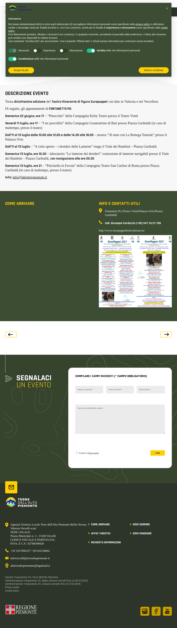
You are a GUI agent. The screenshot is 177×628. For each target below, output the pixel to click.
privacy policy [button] (142, 24)
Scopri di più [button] (21, 70)
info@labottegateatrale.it (30, 177)
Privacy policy (93, 453)
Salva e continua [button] (153, 70)
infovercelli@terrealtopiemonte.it (30, 558)
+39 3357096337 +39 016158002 (30, 550)
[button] (167, 8)
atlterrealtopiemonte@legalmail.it (30, 565)
